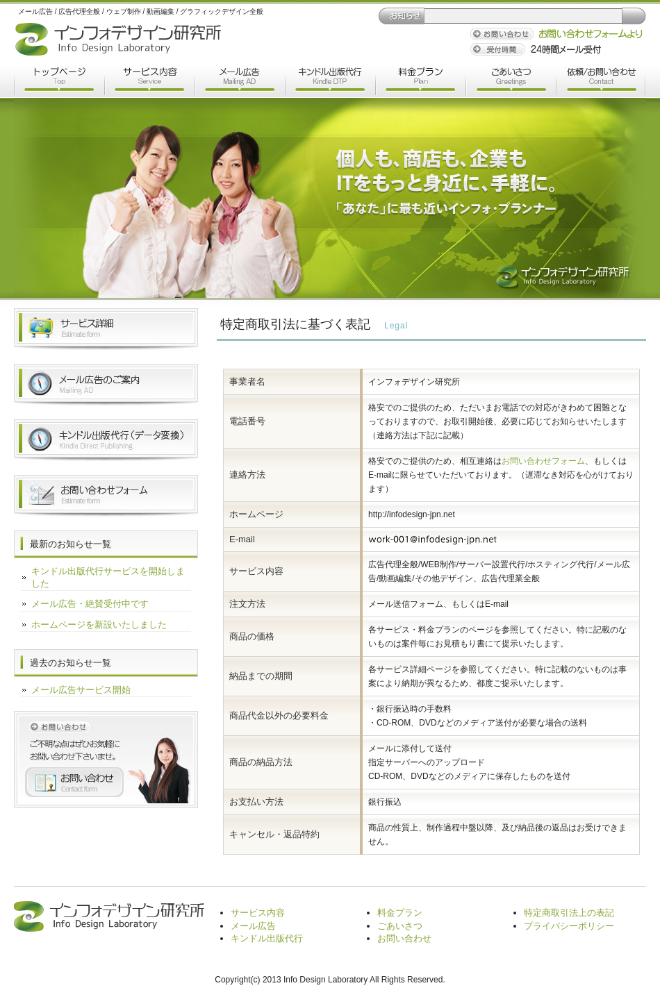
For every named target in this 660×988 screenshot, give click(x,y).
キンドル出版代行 (330, 82)
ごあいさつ (510, 82)
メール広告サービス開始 (81, 690)
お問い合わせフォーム (543, 461)
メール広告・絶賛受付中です (90, 603)
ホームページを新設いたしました (99, 624)
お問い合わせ (404, 938)
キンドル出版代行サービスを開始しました (108, 577)
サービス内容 (149, 82)
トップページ (59, 82)
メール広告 (240, 82)
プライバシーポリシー (569, 926)
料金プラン (420, 82)
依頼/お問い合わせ (601, 82)
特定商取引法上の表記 (569, 912)
